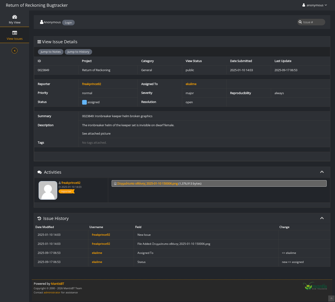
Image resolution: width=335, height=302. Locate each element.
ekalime (191, 84)
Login (68, 22)
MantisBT (57, 284)
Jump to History (78, 52)
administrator (52, 292)
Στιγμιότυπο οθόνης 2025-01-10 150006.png (147, 183)
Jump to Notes (51, 52)
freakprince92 (91, 84)
